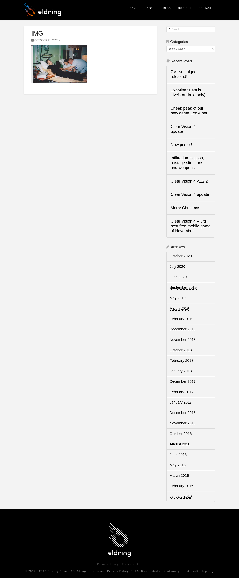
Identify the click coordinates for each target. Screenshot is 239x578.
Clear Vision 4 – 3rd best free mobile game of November (191, 226)
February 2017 (181, 392)
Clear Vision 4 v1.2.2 (189, 181)
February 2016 (181, 486)
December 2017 (182, 381)
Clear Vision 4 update (190, 194)
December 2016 (182, 413)
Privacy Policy (108, 564)
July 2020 (177, 266)
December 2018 (182, 329)
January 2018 (181, 371)
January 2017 (181, 402)
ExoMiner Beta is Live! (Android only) (188, 92)
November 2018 (182, 340)
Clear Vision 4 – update (185, 129)
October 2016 (181, 434)
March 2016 (179, 475)
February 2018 (181, 360)
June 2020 (178, 277)
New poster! (181, 144)
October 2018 (181, 350)
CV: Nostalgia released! (183, 74)
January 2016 (181, 496)
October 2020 (181, 256)
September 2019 (183, 287)
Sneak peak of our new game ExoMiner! (190, 110)
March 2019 (179, 308)
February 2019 (181, 319)
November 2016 (182, 423)
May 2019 (178, 298)
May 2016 (178, 465)
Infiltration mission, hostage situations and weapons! (187, 163)
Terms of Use (132, 564)
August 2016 (180, 444)
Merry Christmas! (186, 208)
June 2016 (178, 455)
